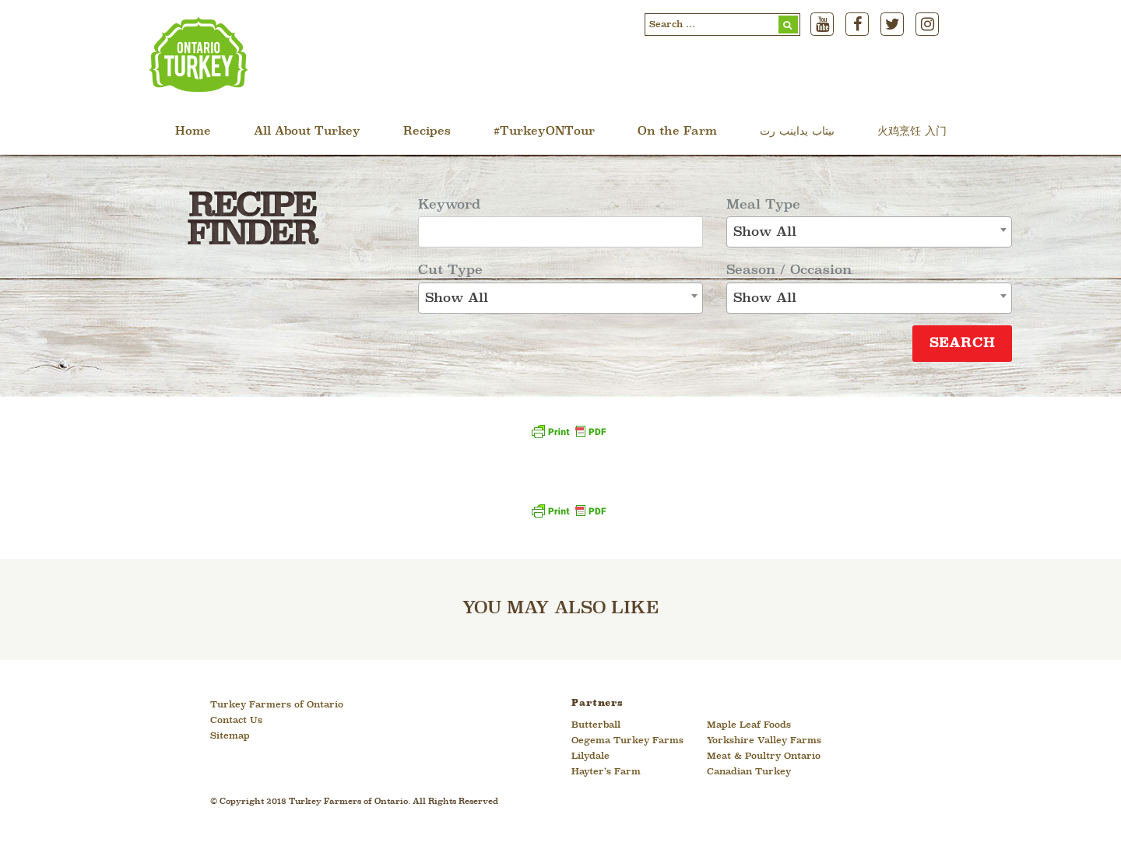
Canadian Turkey (749, 772)
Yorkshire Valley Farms (764, 741)
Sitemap (230, 736)
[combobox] (561, 298)
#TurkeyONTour (544, 132)
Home (193, 132)
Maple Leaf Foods (749, 725)
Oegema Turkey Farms (627, 741)
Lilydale (590, 756)
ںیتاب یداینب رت (797, 132)
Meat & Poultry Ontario (764, 756)
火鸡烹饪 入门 (912, 132)
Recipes (427, 132)
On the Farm (677, 132)
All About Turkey (307, 132)
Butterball (595, 725)
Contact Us (236, 721)
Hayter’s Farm (606, 772)
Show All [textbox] (456, 298)
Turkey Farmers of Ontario (276, 705)
